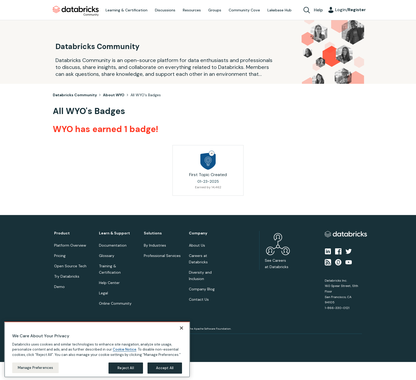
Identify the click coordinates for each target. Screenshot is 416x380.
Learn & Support (114, 233)
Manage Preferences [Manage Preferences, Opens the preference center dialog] (35, 367)
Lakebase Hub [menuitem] (279, 10)
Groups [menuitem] (214, 10)
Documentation (113, 245)
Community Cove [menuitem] (244, 10)
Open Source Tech (70, 266)
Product (62, 233)
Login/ (350, 9)
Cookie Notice (124, 349)
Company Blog (202, 289)
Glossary (106, 255)
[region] (97, 349)
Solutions (153, 233)
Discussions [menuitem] (165, 10)
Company (198, 233)
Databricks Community (76, 11)
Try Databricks (66, 276)
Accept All (165, 368)
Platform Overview (70, 245)
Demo (59, 286)
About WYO (113, 95)
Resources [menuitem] (192, 10)
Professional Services (162, 255)
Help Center (109, 282)
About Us (197, 245)
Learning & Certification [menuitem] (127, 10)
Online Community (115, 303)
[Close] (181, 328)
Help (318, 10)
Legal (103, 293)
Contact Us (199, 299)
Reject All (126, 368)
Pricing (60, 255)
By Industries (155, 245)
